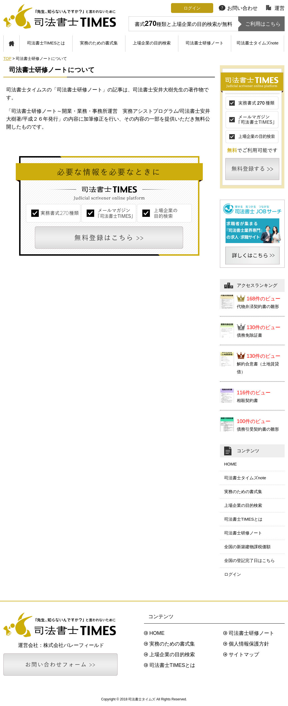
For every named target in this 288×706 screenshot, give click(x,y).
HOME (230, 464)
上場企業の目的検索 (152, 43)
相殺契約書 (247, 400)
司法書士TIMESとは (46, 43)
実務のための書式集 (99, 43)
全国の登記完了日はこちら (249, 560)
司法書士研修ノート (205, 43)
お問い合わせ (238, 8)
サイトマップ (244, 654)
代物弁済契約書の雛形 (258, 306)
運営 (275, 8)
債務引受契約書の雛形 (258, 429)
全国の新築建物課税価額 (247, 546)
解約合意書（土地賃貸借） (258, 367)
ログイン (232, 574)
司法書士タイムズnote (257, 43)
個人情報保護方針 (249, 644)
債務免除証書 (249, 335)
